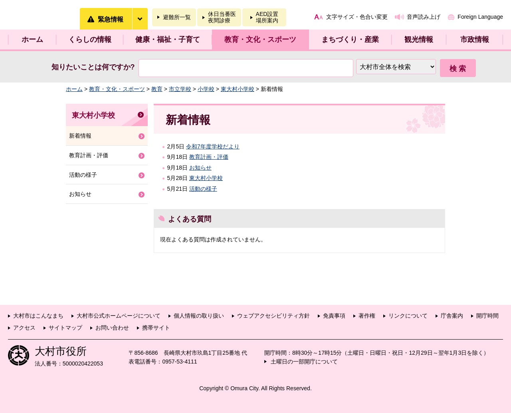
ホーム (32, 39)
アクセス (24, 327)
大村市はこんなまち (38, 315)
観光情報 (418, 39)
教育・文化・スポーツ (260, 39)
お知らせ (200, 167)
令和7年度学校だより (213, 146)
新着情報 (80, 135)
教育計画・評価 (208, 157)
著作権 (366, 315)
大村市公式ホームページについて (118, 315)
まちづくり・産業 (350, 39)
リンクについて (408, 315)
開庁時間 (487, 315)
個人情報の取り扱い (199, 315)
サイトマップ (65, 327)
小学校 (206, 89)
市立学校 (180, 89)
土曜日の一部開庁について (304, 361)
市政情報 (474, 39)
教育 (156, 89)
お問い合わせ (112, 327)
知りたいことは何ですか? (93, 67)
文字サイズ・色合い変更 (357, 17)
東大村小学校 (237, 89)
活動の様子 (203, 189)
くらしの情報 (89, 39)
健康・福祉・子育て (167, 39)
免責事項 (334, 315)
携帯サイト (156, 327)
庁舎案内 (452, 315)
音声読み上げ (423, 17)
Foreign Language (480, 17)
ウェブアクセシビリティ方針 (273, 315)
